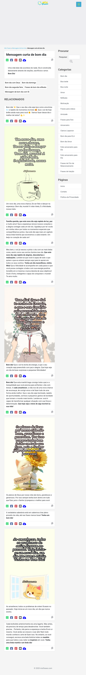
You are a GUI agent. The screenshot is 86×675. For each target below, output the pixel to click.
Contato (63, 192)
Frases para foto (66, 120)
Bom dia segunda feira (14, 87)
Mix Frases (7, 48)
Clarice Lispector (67, 131)
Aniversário (64, 125)
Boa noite (64, 87)
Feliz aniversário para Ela (68, 156)
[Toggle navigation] (78, 4)
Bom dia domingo (29, 83)
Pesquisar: (63, 57)
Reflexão (63, 98)
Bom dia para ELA (67, 136)
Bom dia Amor (66, 142)
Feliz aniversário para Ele (68, 148)
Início (62, 186)
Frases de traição (67, 171)
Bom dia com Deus (12, 83)
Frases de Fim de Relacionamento (67, 164)
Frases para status (67, 109)
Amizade (64, 114)
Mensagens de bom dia (19, 48)
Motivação (64, 103)
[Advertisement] (43, 29)
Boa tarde (64, 82)
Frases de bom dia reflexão (35, 87)
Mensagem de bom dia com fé (17, 92)
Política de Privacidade (69, 197)
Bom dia (63, 76)
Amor (62, 92)
